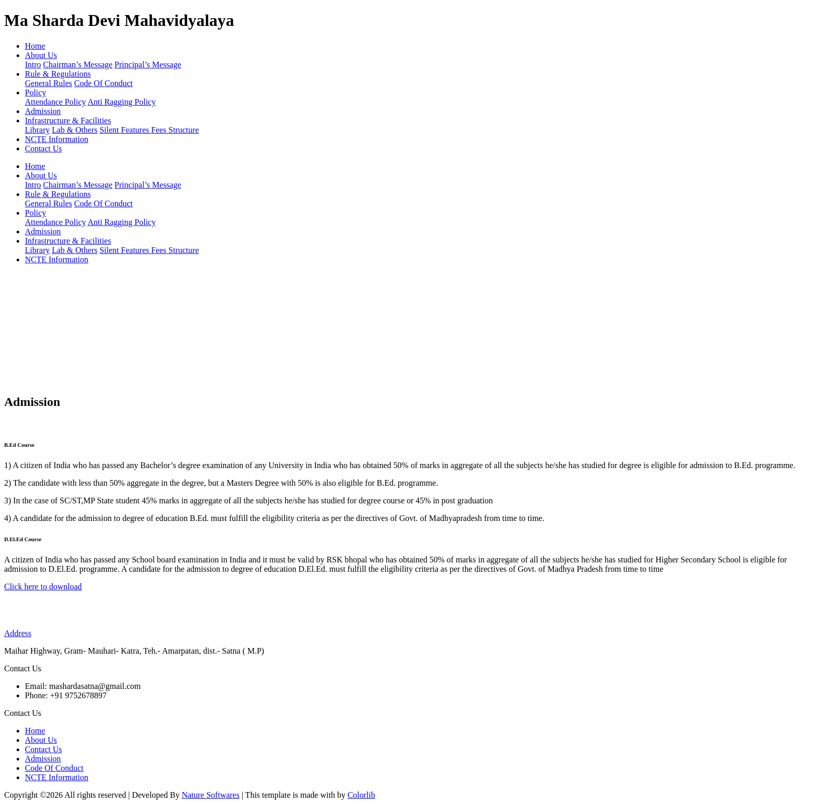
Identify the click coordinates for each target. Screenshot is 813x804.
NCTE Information (56, 139)
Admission (43, 111)
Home (35, 45)
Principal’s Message (148, 64)
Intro (33, 64)
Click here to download (43, 586)
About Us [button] (41, 55)
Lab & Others (74, 129)
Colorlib (361, 795)
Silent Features (125, 129)
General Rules (48, 83)
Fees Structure (175, 129)
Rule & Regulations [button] (58, 73)
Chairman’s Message (78, 64)
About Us (41, 740)
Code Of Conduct (103, 83)
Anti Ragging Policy (122, 101)
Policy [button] (35, 92)
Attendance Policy (55, 101)
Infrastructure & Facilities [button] (68, 120)
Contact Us (43, 148)
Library (37, 129)
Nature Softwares (210, 795)
